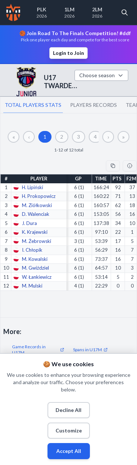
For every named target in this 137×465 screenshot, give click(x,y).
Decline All (68, 410)
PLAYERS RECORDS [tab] (93, 105)
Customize (69, 430)
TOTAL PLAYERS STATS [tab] (33, 105)
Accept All (68, 451)
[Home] (13, 12)
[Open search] (124, 12)
